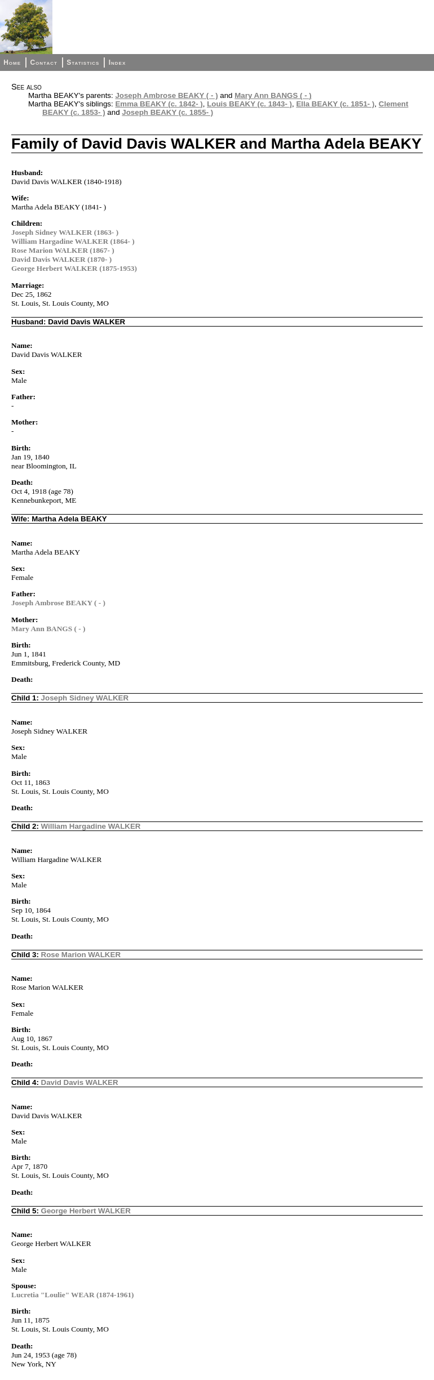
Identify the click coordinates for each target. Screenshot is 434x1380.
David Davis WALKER (79, 1082)
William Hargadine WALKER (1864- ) (73, 241)
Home (12, 62)
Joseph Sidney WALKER (85, 698)
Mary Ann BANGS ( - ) (273, 95)
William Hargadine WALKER (91, 826)
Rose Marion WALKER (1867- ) (62, 250)
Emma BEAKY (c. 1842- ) (158, 104)
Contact (43, 62)
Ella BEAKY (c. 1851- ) (335, 104)
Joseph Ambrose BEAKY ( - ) (166, 95)
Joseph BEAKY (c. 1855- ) (167, 112)
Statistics (83, 62)
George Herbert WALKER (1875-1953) (74, 268)
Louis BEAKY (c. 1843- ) (249, 104)
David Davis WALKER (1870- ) (61, 259)
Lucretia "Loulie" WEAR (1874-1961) (72, 1294)
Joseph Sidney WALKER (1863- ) (64, 232)
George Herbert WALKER (86, 1211)
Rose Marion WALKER (81, 954)
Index (117, 62)
